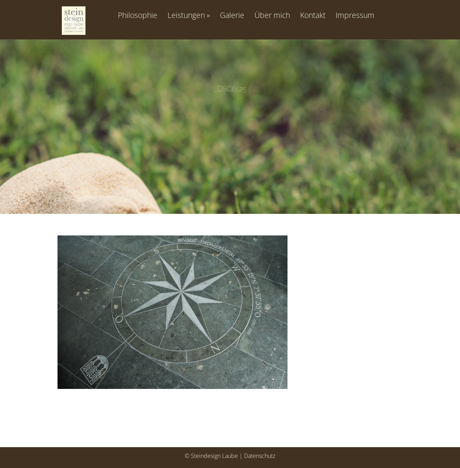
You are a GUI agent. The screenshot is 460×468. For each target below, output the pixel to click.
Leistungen (186, 16)
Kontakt (313, 16)
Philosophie (137, 16)
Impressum (355, 16)
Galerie (232, 16)
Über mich (272, 16)
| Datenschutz (257, 456)
